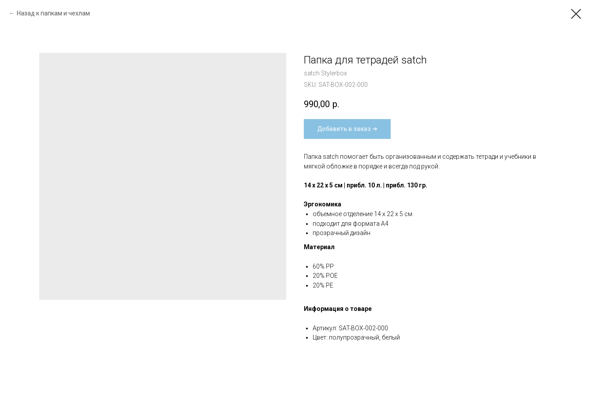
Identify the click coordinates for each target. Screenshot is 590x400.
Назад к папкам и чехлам (53, 13)
